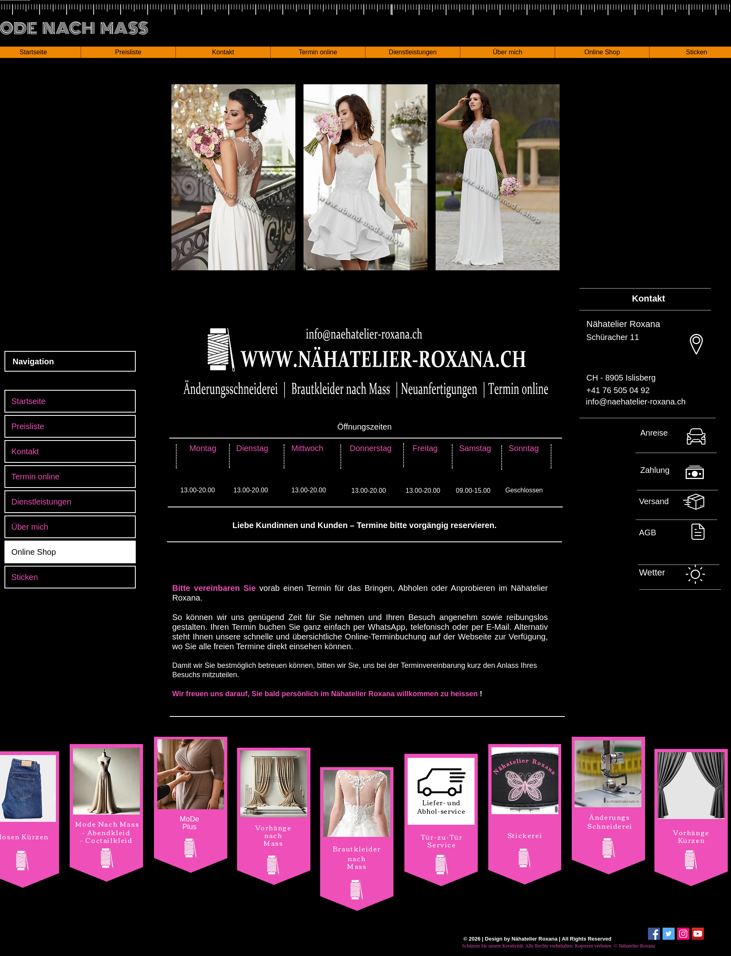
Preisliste (27, 426)
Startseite (28, 401)
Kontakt (25, 451)
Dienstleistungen (41, 501)
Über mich (29, 526)
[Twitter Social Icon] (669, 934)
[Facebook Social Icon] (654, 934)
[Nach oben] (679, 440)
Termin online (35, 476)
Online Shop (33, 552)
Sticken (24, 577)
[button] (128, 52)
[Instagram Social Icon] (683, 934)
